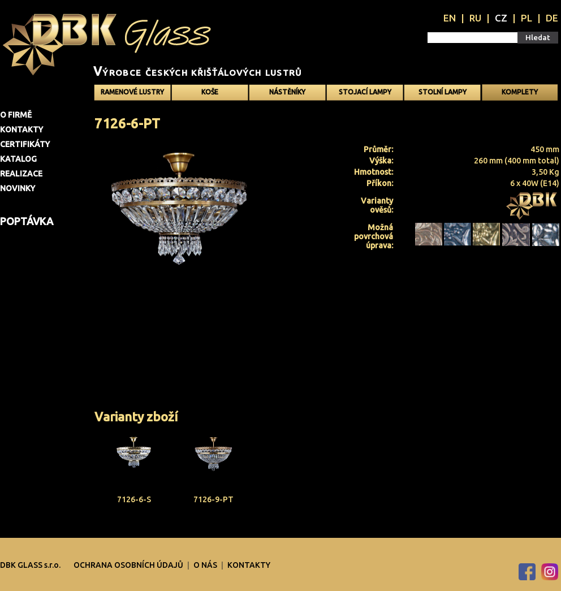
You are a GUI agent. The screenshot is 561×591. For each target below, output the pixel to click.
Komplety (520, 92)
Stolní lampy (442, 92)
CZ (501, 17)
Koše (209, 92)
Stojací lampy (365, 92)
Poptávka (26, 221)
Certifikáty (25, 144)
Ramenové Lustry (132, 92)
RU (475, 17)
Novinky (17, 188)
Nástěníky (287, 92)
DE (552, 17)
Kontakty (21, 129)
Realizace (21, 173)
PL (526, 17)
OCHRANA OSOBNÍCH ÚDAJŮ (129, 565)
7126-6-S (134, 499)
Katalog (18, 158)
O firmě (16, 114)
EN (449, 17)
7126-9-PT (213, 499)
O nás (206, 565)
